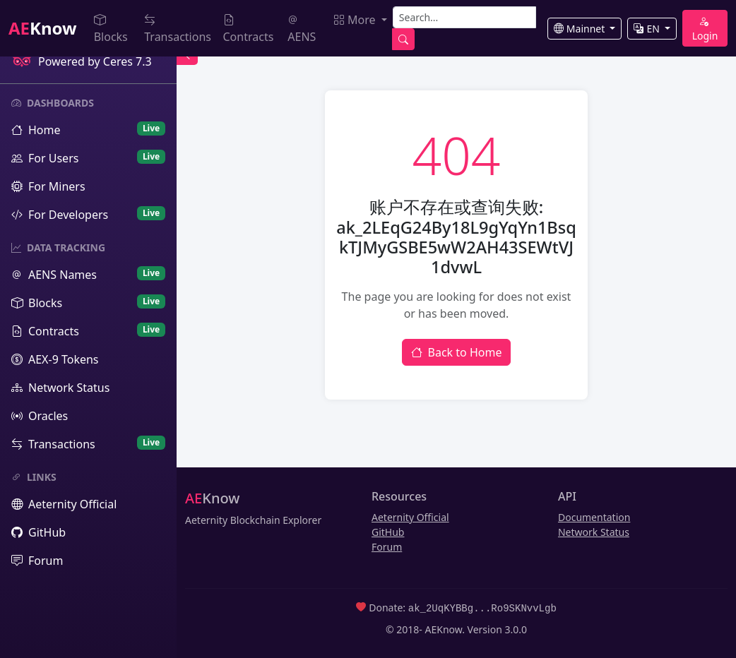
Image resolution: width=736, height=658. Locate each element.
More (356, 20)
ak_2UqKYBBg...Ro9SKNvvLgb (482, 607)
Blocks (111, 28)
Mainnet (580, 28)
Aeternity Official (410, 517)
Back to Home (456, 352)
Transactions (177, 28)
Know (42, 28)
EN (648, 28)
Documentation (594, 517)
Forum (387, 547)
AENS (301, 28)
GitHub (388, 532)
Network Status (593, 532)
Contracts (248, 28)
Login (705, 28)
